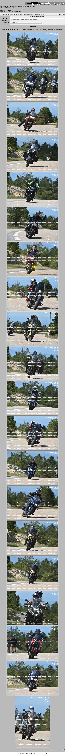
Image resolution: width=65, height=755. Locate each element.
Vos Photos (23, 14)
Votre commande (39, 14)
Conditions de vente (6, 14)
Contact (16, 14)
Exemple (30, 14)
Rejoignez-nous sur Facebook (57, 749)
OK (46, 753)
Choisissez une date (37, 16)
